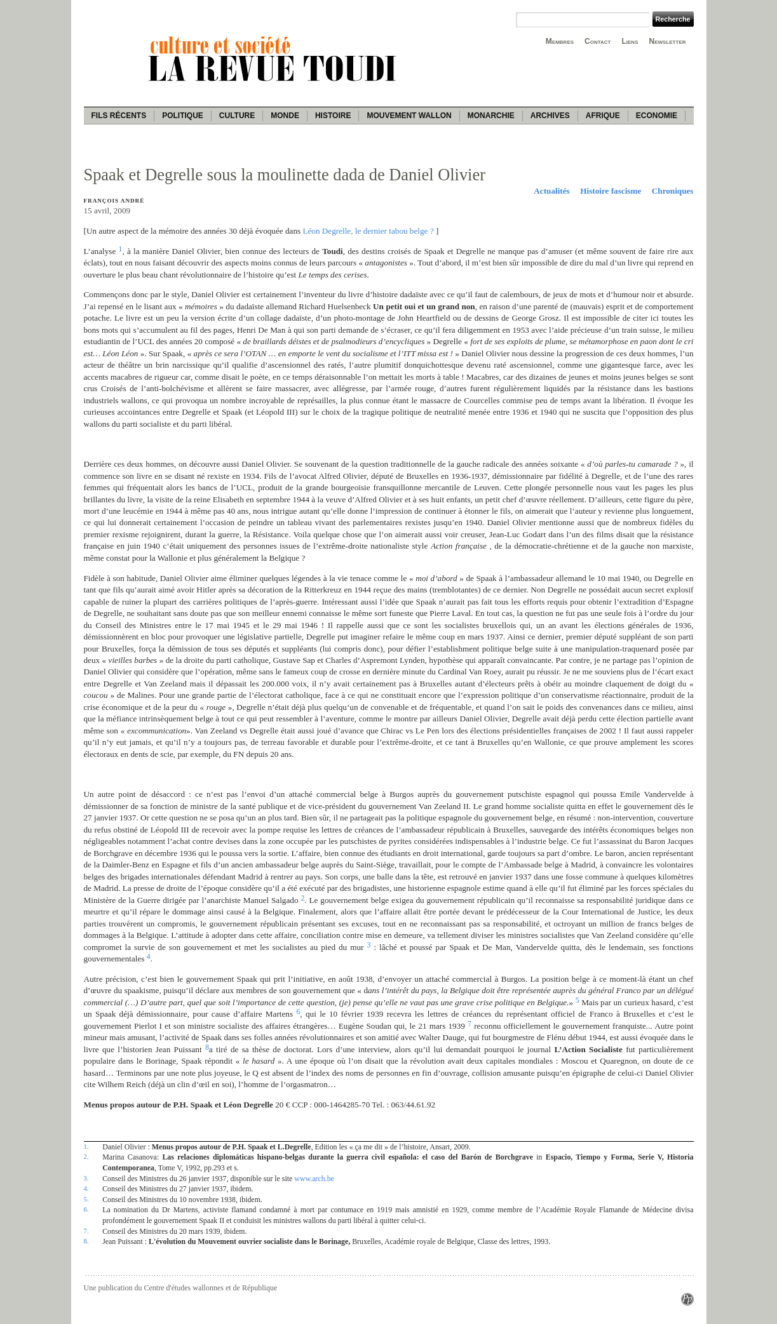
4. (86, 1188)
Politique (182, 115)
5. (86, 1199)
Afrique (603, 115)
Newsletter (667, 41)
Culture (237, 115)
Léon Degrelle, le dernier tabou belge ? (367, 231)
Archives (550, 115)
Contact (597, 41)
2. (86, 1156)
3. (86, 1178)
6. (86, 1209)
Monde (285, 115)
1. (86, 1146)
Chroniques (673, 191)
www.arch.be (314, 1178)
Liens (629, 41)
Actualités (551, 191)
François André (114, 200)
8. (86, 1241)
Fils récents (119, 115)
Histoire (333, 115)
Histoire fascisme (610, 191)
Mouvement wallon (409, 115)
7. (86, 1230)
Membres (560, 41)
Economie (656, 115)
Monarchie (491, 115)
